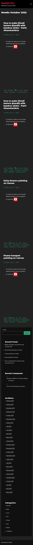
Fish (7, 516)
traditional (11, 171)
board (5, 244)
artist (21, 90)
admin (17, 34)
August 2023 (9, 459)
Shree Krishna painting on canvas (13, 350)
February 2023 (10, 470)
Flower (5, 243)
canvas (10, 244)
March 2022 (9, 492)
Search (4, 329)
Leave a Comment (22, 92)
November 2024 (10, 412)
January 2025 (9, 404)
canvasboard (16, 244)
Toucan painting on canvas (12, 353)
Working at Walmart (12, 378)
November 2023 (10, 448)
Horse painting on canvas (11, 357)
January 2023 (9, 474)
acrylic (13, 243)
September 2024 (10, 419)
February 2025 (10, 401)
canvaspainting (25, 244)
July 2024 (8, 426)
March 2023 (9, 466)
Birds (7, 509)
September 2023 (10, 455)
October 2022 (10, 481)
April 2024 (9, 433)
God (7, 524)
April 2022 (9, 488)
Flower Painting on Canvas (18, 386)
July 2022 (8, 485)
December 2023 (10, 444)
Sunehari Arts (7, 3)
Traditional (10, 90)
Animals (8, 505)
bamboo (6, 170)
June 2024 (9, 430)
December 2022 (10, 477)
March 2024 (9, 437)
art (18, 90)
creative (6, 92)
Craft (5, 90)
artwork (26, 90)
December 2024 (10, 408)
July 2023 (8, 463)
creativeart (12, 92)
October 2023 (10, 452)
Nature (8, 527)
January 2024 (9, 441)
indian (5, 171)
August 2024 (9, 422)
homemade (25, 170)
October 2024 (10, 415)
